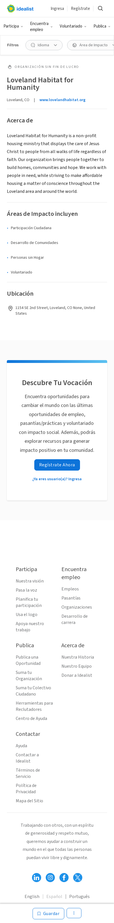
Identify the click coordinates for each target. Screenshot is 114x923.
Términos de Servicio (28, 773)
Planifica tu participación (29, 602)
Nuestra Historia (77, 657)
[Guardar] (49, 913)
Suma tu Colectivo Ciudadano (33, 691)
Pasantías (71, 598)
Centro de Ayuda (31, 718)
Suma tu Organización (29, 675)
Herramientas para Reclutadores (34, 706)
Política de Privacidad (26, 788)
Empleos (70, 589)
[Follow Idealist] (36, 877)
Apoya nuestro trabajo (30, 627)
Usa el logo (26, 614)
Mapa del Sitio (29, 801)
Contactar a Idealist (27, 758)
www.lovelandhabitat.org (62, 100)
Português (79, 896)
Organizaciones (76, 607)
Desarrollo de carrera (74, 619)
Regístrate (80, 9)
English (32, 896)
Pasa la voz (26, 590)
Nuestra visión (30, 581)
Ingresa (57, 9)
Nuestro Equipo (76, 666)
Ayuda (21, 746)
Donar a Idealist (76, 675)
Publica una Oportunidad (28, 660)
